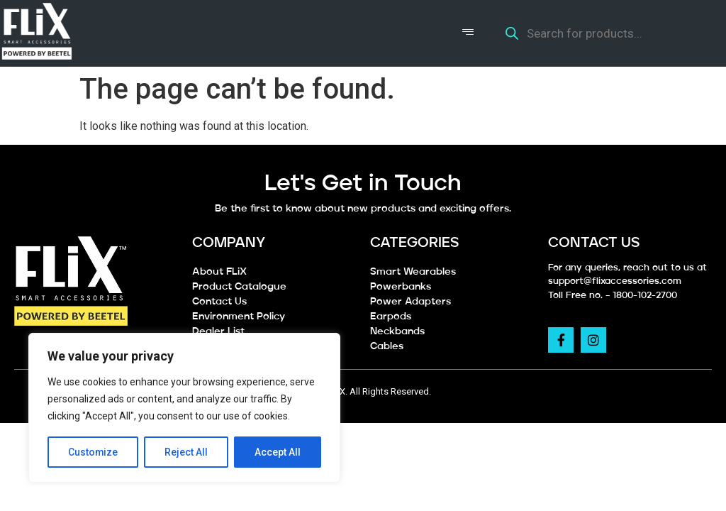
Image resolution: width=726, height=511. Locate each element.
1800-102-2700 (645, 295)
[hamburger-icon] (468, 33)
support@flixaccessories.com (614, 281)
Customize (93, 452)
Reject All (186, 452)
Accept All (278, 452)
